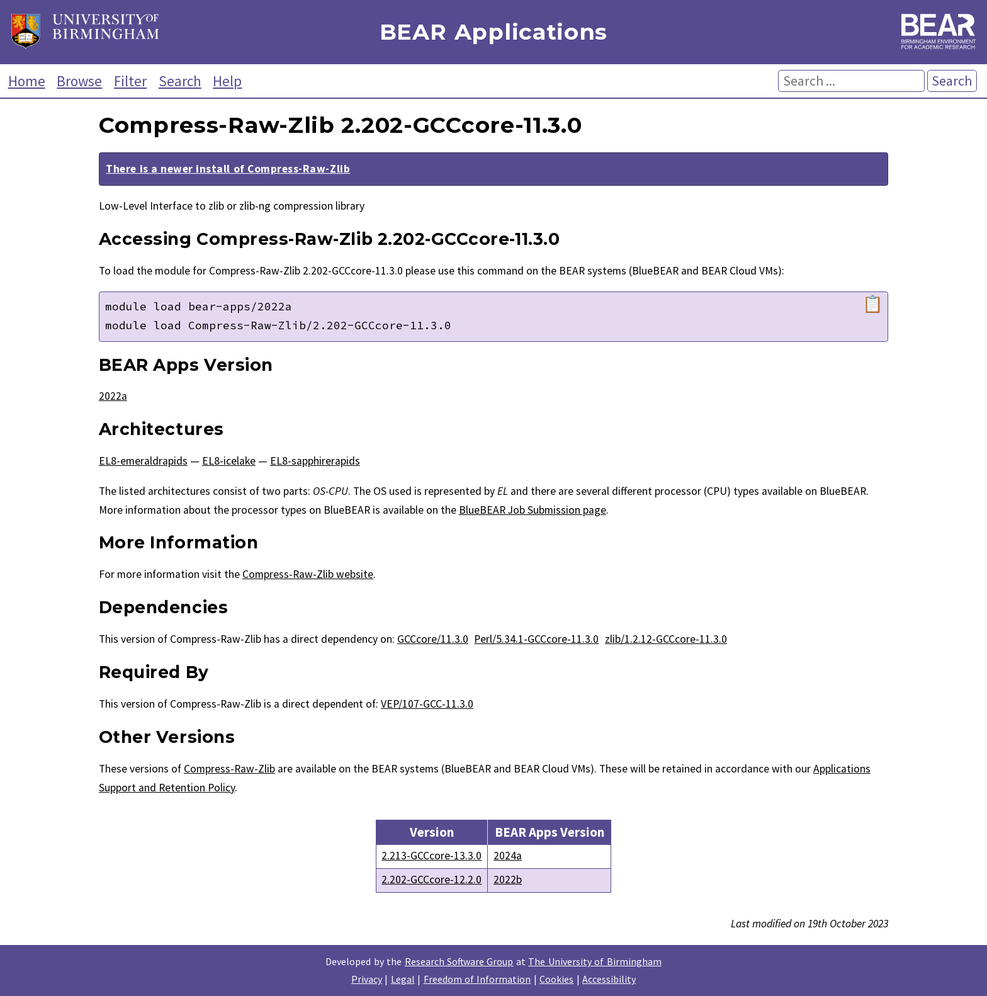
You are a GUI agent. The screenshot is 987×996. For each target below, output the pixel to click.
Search (180, 81)
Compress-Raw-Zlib (229, 769)
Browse (79, 81)
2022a (113, 396)
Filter (130, 81)
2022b (508, 879)
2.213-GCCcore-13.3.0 (431, 856)
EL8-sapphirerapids (315, 461)
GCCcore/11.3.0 (432, 639)
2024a (508, 856)
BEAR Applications (493, 32)
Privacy (366, 979)
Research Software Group (459, 961)
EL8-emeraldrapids (143, 461)
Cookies (556, 979)
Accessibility (609, 979)
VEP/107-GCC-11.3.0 (427, 704)
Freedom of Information (477, 979)
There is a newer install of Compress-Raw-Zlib (228, 169)
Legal (403, 979)
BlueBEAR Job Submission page (532, 510)
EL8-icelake (229, 461)
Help (227, 81)
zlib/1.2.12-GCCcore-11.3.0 (666, 639)
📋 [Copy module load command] (872, 304)
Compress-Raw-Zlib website (307, 574)
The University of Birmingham (594, 961)
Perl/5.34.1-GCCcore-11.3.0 (536, 639)
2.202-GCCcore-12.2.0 (431, 879)
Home (26, 81)
